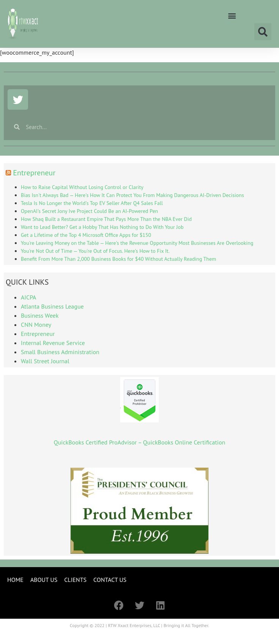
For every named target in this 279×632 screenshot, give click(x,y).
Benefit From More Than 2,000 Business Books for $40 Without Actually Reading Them (118, 258)
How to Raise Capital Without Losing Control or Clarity (82, 187)
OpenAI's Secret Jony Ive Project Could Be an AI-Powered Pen (89, 211)
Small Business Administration (60, 352)
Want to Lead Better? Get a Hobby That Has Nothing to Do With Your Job (102, 227)
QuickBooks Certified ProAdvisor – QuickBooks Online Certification (139, 442)
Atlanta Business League (52, 306)
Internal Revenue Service (53, 343)
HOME (15, 579)
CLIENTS (75, 579)
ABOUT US (44, 579)
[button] (232, 15)
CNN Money (36, 324)
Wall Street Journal (45, 361)
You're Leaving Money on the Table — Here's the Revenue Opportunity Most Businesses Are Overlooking (137, 243)
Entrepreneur (34, 173)
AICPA (28, 297)
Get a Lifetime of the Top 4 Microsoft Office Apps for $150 (86, 235)
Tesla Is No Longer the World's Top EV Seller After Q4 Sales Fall (92, 203)
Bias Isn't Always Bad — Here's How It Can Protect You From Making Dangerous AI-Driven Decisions (132, 195)
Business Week (40, 315)
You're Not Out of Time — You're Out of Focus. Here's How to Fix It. (95, 250)
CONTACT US (109, 579)
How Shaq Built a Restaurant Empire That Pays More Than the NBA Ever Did (106, 219)
